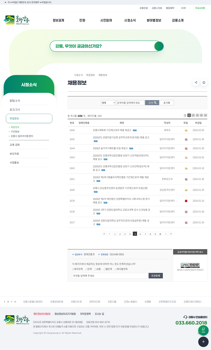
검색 (159, 46)
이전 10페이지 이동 (109, 234)
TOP (203, 342)
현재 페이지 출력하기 (203, 82)
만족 (90, 269)
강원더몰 (112, 302)
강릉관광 (144, 8)
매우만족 (78, 269)
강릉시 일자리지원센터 (22, 135)
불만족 (109, 269)
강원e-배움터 (130, 302)
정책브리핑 (94, 302)
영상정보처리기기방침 (65, 314)
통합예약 (170, 8)
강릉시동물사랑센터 (33, 302)
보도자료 (14, 153)
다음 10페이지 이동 (166, 234)
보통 (99, 269)
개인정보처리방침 (41, 314)
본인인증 (198, 20)
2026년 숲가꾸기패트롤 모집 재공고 (110, 148)
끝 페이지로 (171, 234)
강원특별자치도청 (167, 302)
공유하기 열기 (196, 82)
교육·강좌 (15, 144)
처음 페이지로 (104, 234)
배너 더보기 (15, 301)
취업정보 (14, 118)
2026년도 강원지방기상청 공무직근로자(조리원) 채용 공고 (121, 137)
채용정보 (15, 127)
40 (201, 115)
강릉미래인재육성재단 (194, 302)
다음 (11, 301)
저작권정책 (85, 314)
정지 (8, 301)
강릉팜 (148, 302)
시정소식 (78, 75)
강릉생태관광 (56, 302)
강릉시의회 (157, 8)
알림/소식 (15, 100)
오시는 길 (99, 314)
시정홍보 (14, 162)
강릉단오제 (76, 302)
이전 (4, 301)
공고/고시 (15, 109)
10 (189, 115)
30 (197, 115)
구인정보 (15, 131)
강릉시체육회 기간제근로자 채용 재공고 (112, 130)
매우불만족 (122, 269)
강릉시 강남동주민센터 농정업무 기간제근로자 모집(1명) (120, 188)
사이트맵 (205, 20)
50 (205, 115)
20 (193, 115)
